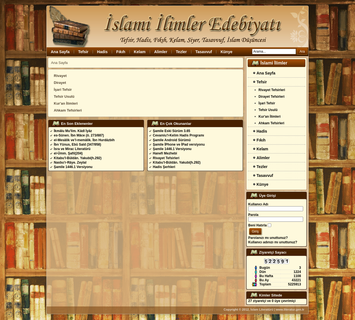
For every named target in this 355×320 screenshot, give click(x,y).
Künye (226, 52)
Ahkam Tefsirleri (68, 110)
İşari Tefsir (63, 89)
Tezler (181, 52)
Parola (253, 215)
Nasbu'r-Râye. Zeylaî (70, 162)
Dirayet (60, 83)
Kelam (140, 52)
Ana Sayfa (60, 52)
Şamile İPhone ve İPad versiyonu (179, 144)
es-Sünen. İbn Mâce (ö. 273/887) (79, 135)
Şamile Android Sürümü (172, 140)
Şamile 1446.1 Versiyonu (73, 167)
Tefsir (83, 52)
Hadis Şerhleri (164, 167)
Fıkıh (120, 52)
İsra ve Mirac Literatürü (72, 149)
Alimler (160, 52)
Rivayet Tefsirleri (166, 158)
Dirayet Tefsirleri (271, 97)
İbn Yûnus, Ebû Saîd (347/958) (77, 144)
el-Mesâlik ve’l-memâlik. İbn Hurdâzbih (84, 140)
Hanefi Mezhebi (165, 153)
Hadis (102, 52)
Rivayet (60, 76)
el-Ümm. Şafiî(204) (68, 153)
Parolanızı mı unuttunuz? (268, 238)
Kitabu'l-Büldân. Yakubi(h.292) (78, 158)
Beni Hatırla (257, 225)
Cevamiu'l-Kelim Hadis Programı (178, 135)
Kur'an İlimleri (66, 103)
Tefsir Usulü (64, 96)
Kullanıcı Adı (258, 204)
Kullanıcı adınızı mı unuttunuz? (272, 242)
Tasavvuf (204, 52)
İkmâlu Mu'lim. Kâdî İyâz (73, 131)
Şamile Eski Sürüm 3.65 (171, 131)
